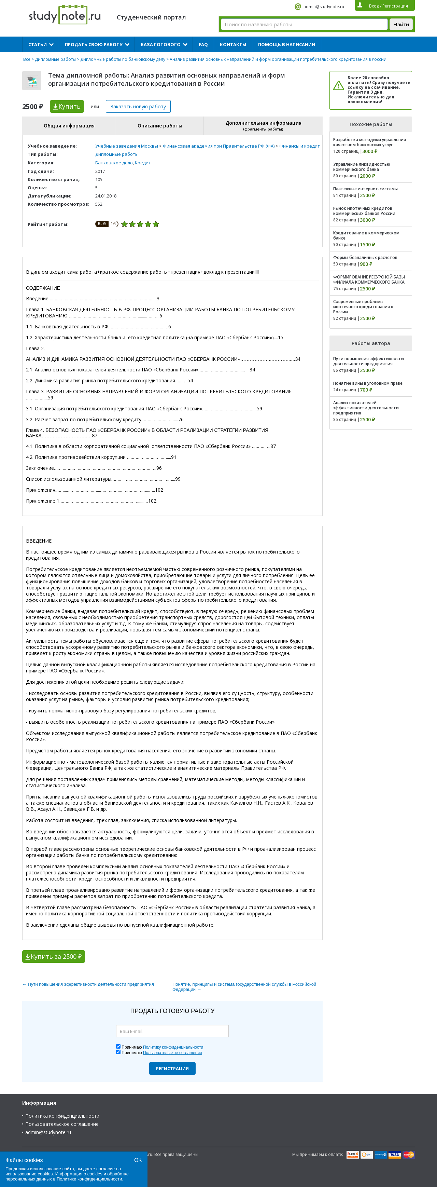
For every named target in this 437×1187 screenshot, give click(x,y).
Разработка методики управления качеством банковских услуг (369, 142)
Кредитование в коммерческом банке (366, 235)
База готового (161, 44)
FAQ (203, 44)
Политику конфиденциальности (173, 1047)
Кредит (143, 163)
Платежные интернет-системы (365, 189)
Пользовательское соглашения (172, 1052)
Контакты (233, 44)
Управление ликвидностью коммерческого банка (361, 166)
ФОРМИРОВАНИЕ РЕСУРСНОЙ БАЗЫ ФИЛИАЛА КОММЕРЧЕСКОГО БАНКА (369, 279)
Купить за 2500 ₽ (56, 956)
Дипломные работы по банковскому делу (122, 59)
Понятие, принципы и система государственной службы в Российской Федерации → (244, 987)
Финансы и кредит (299, 146)
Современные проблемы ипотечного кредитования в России (363, 307)
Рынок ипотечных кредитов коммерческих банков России (364, 210)
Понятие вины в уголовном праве (368, 383)
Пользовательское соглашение (62, 1124)
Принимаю (162, 1047)
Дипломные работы (55, 59)
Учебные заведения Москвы (126, 146)
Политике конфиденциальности (89, 1179)
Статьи (37, 44)
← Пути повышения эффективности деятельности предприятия (88, 984)
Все (26, 59)
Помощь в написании (286, 44)
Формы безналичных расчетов (365, 257)
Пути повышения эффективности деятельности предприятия (368, 361)
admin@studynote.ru (324, 7)
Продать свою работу (94, 44)
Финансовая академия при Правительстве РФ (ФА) (218, 146)
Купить (69, 106)
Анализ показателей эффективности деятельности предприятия (366, 408)
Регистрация (172, 1068)
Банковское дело (114, 163)
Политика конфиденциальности (62, 1116)
